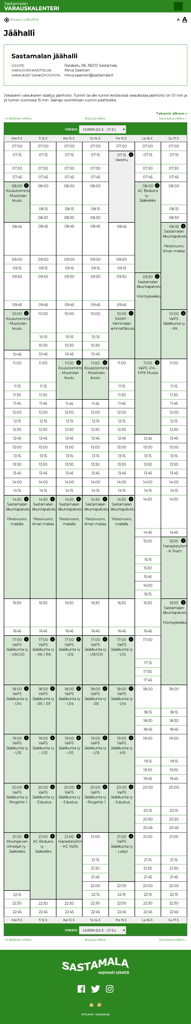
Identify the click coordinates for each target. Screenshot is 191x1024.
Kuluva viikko (95, 118)
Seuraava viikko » (173, 118)
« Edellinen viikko (18, 118)
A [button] (178, 19)
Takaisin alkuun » (171, 113)
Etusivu (16, 19)
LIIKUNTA (31, 19)
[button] (178, 6)
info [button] (131, 154)
